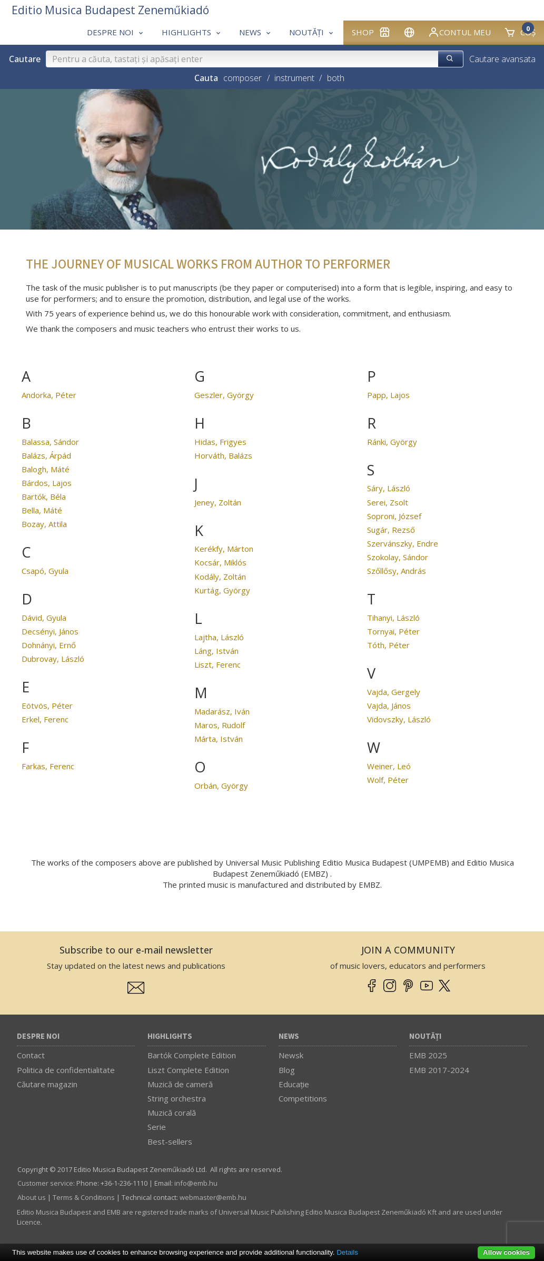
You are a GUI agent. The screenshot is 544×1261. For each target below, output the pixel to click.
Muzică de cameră (180, 1084)
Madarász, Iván (222, 711)
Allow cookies (506, 1252)
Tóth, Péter (388, 645)
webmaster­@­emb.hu (213, 1197)
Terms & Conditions (84, 1197)
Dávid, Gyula (44, 617)
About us (31, 1197)
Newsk (291, 1055)
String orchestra (176, 1098)
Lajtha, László (219, 637)
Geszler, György (224, 395)
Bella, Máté (42, 510)
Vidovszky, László (399, 719)
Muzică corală (171, 1112)
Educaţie (294, 1084)
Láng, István (216, 651)
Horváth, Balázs (223, 455)
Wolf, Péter (388, 780)
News (289, 1036)
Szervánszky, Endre (402, 543)
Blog (287, 1070)
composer (242, 78)
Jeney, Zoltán (217, 502)
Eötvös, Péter (47, 705)
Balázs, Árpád (46, 455)
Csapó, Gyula (45, 570)
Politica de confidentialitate (66, 1070)
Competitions (303, 1098)
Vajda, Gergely (393, 692)
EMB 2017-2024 (439, 1070)
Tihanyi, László (393, 617)
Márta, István (218, 738)
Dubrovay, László (53, 658)
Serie (156, 1126)
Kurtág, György (222, 590)
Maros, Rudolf (219, 725)
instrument (294, 78)
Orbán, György (221, 785)
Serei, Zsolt (387, 502)
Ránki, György (392, 441)
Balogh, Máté (46, 469)
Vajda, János (389, 705)
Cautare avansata (502, 59)
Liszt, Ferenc (217, 664)
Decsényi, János (50, 631)
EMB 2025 (428, 1055)
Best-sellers (169, 1141)
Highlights (169, 1036)
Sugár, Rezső (391, 529)
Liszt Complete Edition (188, 1070)
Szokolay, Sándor (397, 557)
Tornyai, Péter (393, 631)
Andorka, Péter (49, 395)
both (335, 78)
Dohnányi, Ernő (49, 645)
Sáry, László (388, 488)
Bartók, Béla (44, 496)
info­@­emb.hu (195, 1183)
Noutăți (425, 1036)
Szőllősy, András (396, 570)
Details (347, 1252)
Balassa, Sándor (50, 441)
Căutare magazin (47, 1084)
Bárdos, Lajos (47, 483)
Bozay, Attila (44, 524)
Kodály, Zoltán (220, 576)
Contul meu (459, 32)
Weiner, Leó (389, 766)
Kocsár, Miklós (220, 562)
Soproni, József (394, 516)
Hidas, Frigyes (220, 441)
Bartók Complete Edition (191, 1055)
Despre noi (38, 1036)
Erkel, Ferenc (45, 719)
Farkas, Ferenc (48, 766)
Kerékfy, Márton (223, 548)
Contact (31, 1055)
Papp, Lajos (388, 395)
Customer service (45, 1183)
